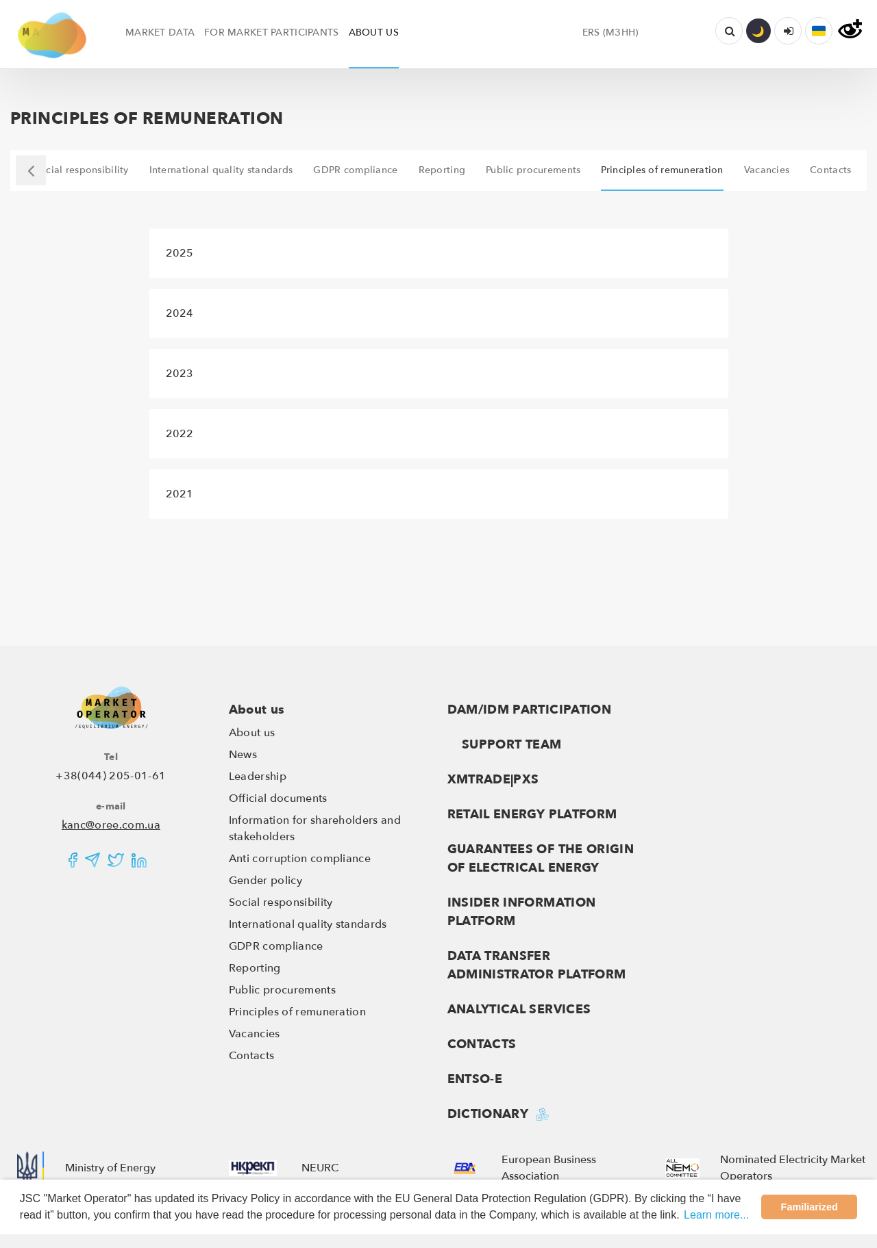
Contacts (252, 1055)
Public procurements (282, 990)
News (243, 754)
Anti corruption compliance (300, 858)
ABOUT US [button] (374, 32)
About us (257, 709)
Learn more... (716, 1215)
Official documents (278, 798)
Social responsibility (281, 902)
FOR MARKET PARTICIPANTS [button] (271, 32)
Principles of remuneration (297, 1011)
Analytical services (519, 1009)
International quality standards (308, 924)
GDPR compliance (276, 946)
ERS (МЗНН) (610, 32)
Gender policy (265, 880)
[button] (818, 30)
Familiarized (809, 1206)
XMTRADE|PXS (493, 779)
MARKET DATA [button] (160, 32)
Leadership (257, 776)
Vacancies (254, 1033)
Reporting (255, 968)
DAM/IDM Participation (529, 709)
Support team (504, 744)
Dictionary (488, 1114)
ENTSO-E (475, 1079)
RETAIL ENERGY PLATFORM (532, 814)
